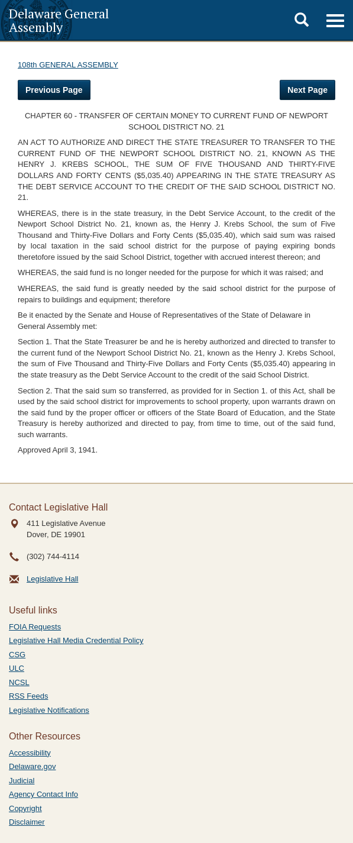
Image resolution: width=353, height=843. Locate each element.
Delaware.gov (32, 766)
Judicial (21, 780)
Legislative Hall (52, 578)
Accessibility (30, 752)
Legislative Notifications (49, 710)
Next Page (307, 90)
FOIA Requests (35, 626)
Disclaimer (27, 822)
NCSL (19, 682)
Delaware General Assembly (59, 20)
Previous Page (54, 90)
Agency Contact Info (43, 794)
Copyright (25, 808)
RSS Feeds (28, 696)
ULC (16, 668)
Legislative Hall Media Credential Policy (76, 640)
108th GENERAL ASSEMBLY (68, 64)
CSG (17, 654)
